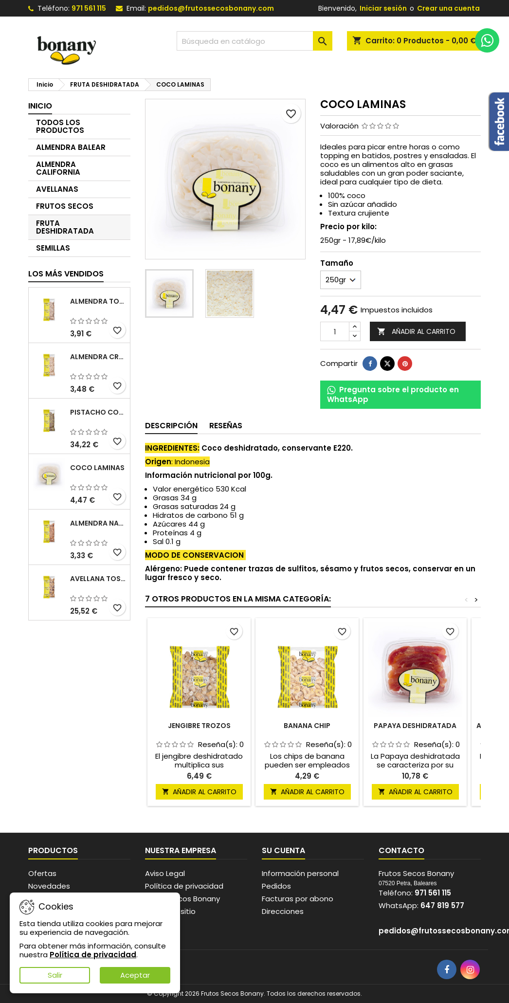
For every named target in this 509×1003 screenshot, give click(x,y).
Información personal (300, 873)
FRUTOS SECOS (64, 206)
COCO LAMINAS (97, 468)
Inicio (40, 105)
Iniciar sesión (383, 8)
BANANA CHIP (307, 725)
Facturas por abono (297, 899)
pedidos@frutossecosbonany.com (211, 8)
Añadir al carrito (416, 332)
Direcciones (283, 911)
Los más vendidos (66, 273)
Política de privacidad (184, 886)
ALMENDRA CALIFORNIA (58, 168)
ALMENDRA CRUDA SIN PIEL (98, 357)
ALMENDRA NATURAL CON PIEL (98, 523)
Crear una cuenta (448, 8)
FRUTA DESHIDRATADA (65, 227)
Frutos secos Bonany (182, 899)
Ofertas (42, 873)
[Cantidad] (334, 331)
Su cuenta (283, 850)
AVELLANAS (57, 189)
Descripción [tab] (171, 425)
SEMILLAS (53, 248)
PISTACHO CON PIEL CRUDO (98, 412)
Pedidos (276, 886)
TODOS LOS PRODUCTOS (60, 126)
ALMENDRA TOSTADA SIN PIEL (98, 301)
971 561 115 (89, 8)
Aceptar (135, 975)
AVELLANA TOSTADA (98, 579)
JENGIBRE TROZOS (199, 725)
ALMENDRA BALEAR (71, 147)
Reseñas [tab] (225, 425)
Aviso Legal (165, 873)
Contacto (401, 850)
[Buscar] (254, 41)
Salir (55, 975)
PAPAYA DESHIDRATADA (415, 725)
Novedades (49, 886)
